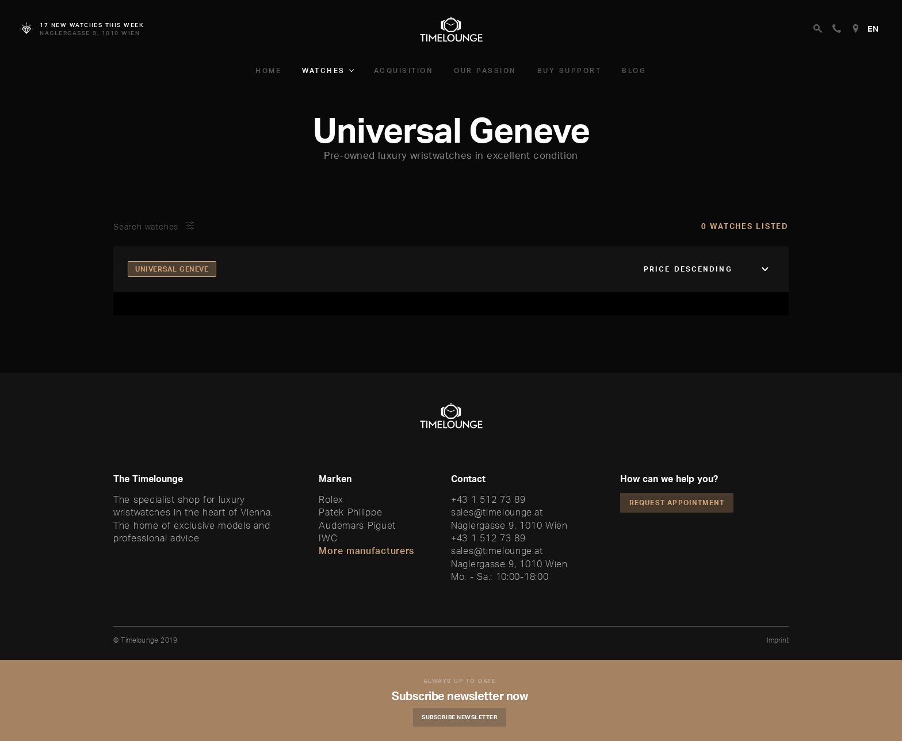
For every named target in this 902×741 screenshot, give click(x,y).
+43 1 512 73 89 (488, 499)
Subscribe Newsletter (460, 716)
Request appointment (677, 502)
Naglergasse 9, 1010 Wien (509, 525)
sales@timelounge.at (496, 512)
